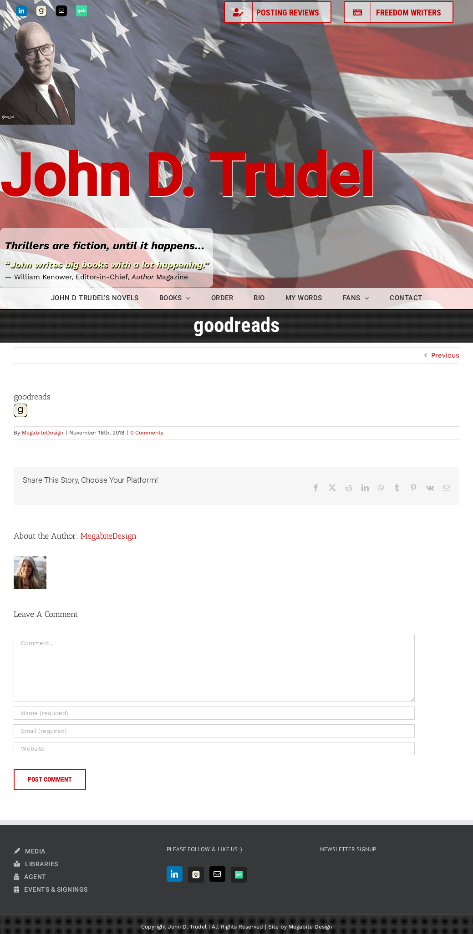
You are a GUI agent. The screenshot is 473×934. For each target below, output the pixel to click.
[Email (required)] (214, 730)
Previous (445, 355)
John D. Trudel (187, 176)
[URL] (214, 748)
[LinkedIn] (175, 874)
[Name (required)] (214, 713)
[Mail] (217, 874)
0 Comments (146, 432)
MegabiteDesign (42, 432)
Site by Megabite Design (300, 927)
